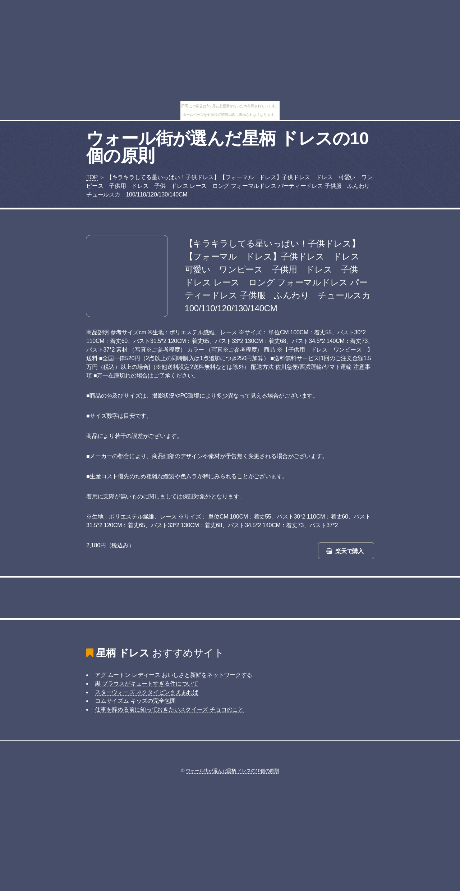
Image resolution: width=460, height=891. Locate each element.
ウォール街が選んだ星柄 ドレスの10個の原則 (227, 147)
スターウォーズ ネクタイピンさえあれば (146, 692)
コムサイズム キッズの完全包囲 (135, 701)
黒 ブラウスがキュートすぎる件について (146, 683)
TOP (92, 177)
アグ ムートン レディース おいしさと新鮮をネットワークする (173, 675)
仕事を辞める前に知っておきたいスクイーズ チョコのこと (169, 709)
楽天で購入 (349, 551)
